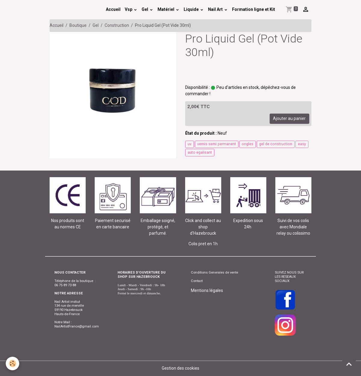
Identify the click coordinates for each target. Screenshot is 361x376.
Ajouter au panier (289, 118)
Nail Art (216, 9)
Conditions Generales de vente (214, 272)
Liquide (192, 9)
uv (189, 144)
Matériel (166, 9)
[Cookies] (13, 363)
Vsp (129, 9)
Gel (145, 9)
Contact (197, 281)
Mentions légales (207, 290)
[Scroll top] (348, 363)
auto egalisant (200, 152)
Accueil (113, 9)
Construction (117, 25)
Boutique (78, 25)
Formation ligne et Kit (253, 9)
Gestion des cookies (180, 368)
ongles (247, 144)
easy (302, 144)
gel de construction (275, 144)
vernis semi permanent (216, 144)
